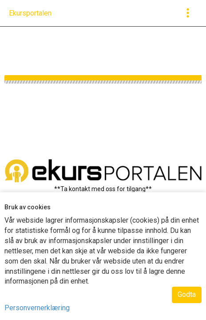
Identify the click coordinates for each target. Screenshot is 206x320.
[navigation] (30, 13)
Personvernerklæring (37, 308)
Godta (187, 294)
